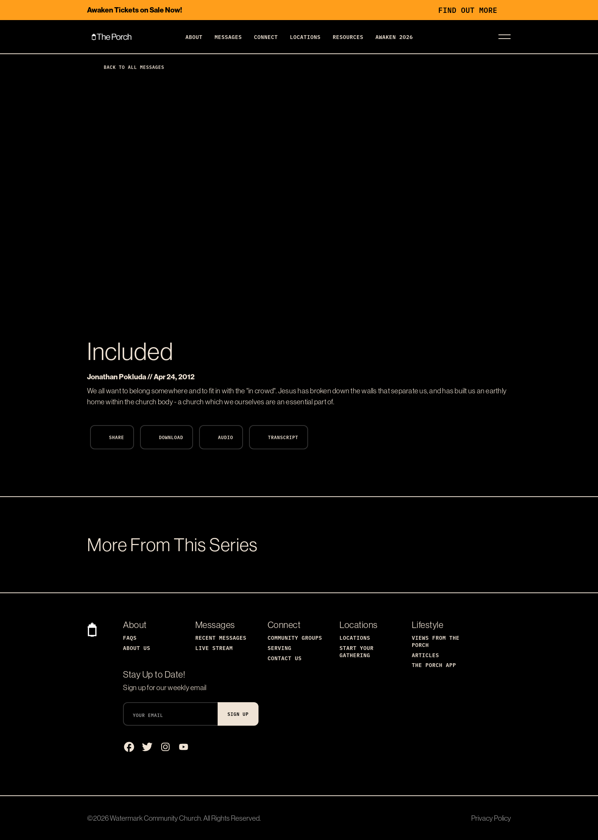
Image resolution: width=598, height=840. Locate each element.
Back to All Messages (128, 67)
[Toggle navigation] (504, 36)
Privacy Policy (491, 818)
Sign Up (238, 714)
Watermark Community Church (155, 818)
